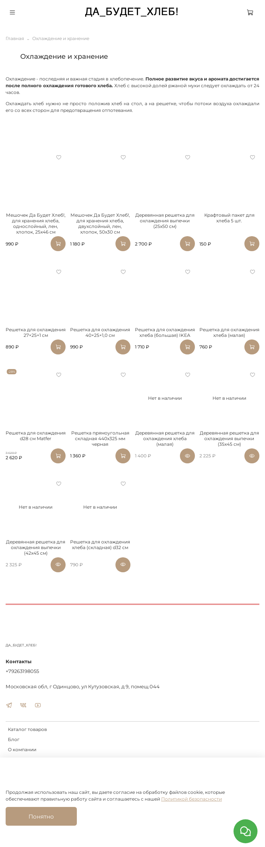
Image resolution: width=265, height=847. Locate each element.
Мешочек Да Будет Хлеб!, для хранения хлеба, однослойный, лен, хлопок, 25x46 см (36, 223)
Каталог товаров (27, 729)
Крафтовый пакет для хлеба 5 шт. (229, 217)
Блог (13, 739)
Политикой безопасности (191, 799)
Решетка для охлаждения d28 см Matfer (36, 435)
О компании (22, 749)
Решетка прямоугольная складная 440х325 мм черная (100, 438)
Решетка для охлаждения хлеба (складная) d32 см (100, 544)
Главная (15, 38)
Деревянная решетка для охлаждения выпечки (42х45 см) (35, 547)
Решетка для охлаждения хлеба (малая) (229, 332)
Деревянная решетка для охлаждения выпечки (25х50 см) (165, 220)
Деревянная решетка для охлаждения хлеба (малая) (165, 438)
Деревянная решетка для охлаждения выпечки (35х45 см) (229, 438)
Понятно (41, 816)
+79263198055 (22, 671)
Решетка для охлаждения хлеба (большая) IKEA (165, 332)
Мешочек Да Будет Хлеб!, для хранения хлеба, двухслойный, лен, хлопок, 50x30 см (100, 223)
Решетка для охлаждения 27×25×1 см (36, 332)
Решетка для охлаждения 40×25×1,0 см (100, 332)
